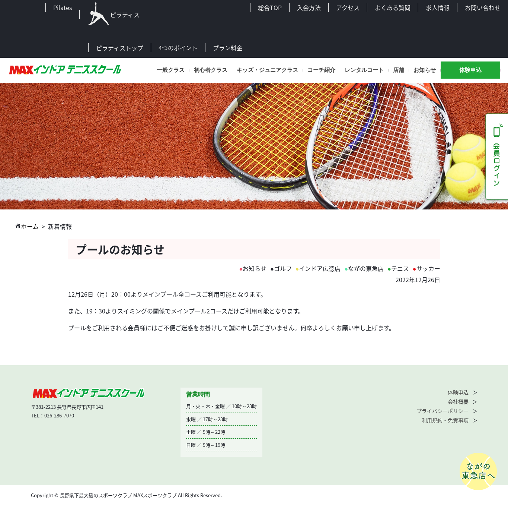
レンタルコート (364, 70)
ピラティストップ (119, 47)
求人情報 (438, 7)
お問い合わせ (483, 7)
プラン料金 (228, 47)
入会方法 (309, 7)
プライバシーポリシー (442, 410)
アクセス (348, 7)
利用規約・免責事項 (445, 420)
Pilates (62, 7)
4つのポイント (178, 47)
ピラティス (113, 14)
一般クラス (171, 70)
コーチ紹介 (321, 70)
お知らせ (424, 70)
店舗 (398, 70)
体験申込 (470, 70)
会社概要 (458, 401)
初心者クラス (210, 70)
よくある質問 (392, 7)
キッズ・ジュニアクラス (267, 70)
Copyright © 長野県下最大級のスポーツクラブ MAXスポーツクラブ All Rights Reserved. (126, 495)
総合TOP (270, 7)
